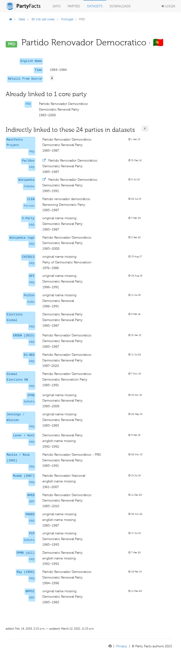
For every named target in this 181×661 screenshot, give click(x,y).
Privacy (121, 646)
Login (168, 6)
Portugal (67, 19)
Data (22, 19)
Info (57, 6)
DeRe (30, 302)
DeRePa (29, 401)
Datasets (95, 6)
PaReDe (29, 186)
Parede (29, 206)
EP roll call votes (43, 19)
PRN (32, 482)
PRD (28, 104)
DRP (32, 501)
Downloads (120, 6)
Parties (74, 6)
